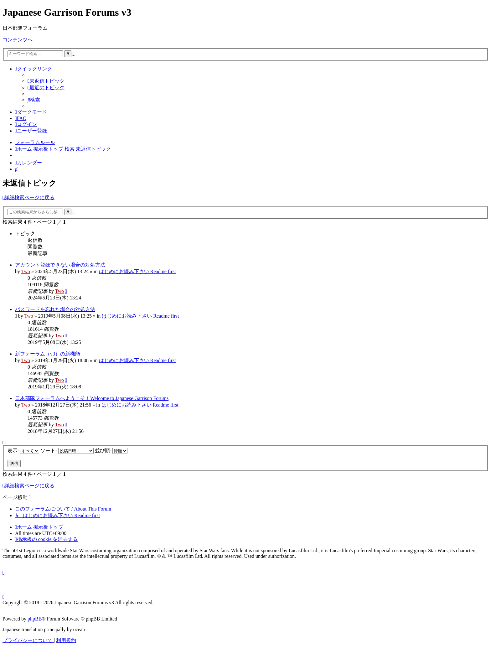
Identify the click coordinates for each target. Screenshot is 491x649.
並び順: (111, 450)
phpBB (35, 618)
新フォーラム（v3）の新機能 (47, 353)
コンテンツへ (18, 39)
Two (25, 271)
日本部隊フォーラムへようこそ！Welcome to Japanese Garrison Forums (91, 398)
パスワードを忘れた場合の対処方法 (55, 309)
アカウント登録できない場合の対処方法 (60, 264)
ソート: (66, 450)
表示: (23, 450)
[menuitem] (46, 81)
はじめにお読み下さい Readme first (137, 271)
